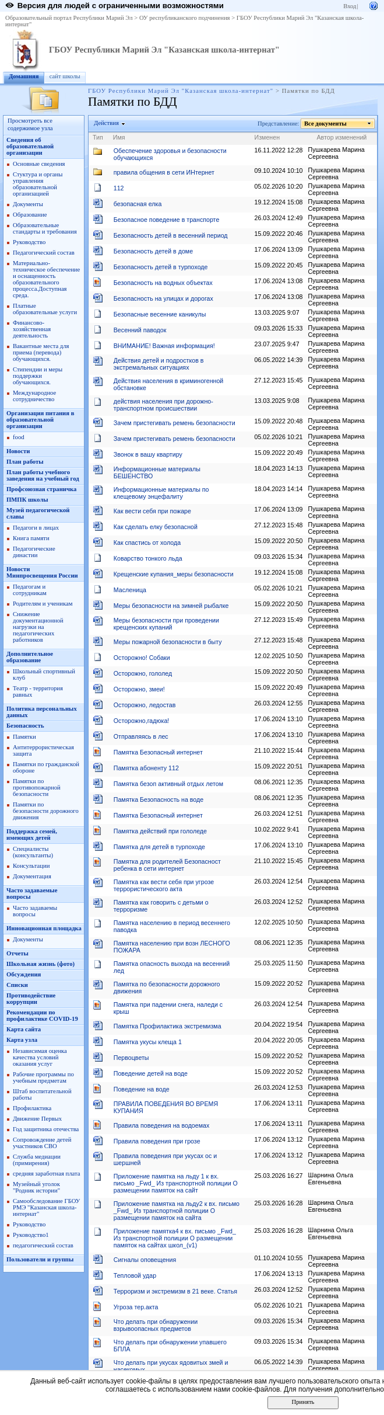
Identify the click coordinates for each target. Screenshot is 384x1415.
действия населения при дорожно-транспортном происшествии (163, 405)
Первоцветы (131, 1057)
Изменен (267, 137)
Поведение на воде (142, 1089)
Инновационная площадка (44, 928)
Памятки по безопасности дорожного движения (46, 811)
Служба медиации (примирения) (37, 1159)
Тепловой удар (135, 1275)
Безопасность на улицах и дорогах (163, 298)
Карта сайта (23, 1029)
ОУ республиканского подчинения (184, 18)
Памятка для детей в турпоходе (159, 846)
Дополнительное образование (29, 657)
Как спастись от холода (147, 542)
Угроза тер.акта (136, 1306)
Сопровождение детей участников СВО (42, 1142)
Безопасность (25, 725)
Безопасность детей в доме (153, 251)
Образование (30, 214)
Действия (106, 123)
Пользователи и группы (39, 1259)
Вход (349, 6)
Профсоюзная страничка (41, 489)
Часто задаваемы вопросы (35, 911)
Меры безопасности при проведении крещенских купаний (166, 624)
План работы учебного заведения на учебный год (42, 475)
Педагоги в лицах (36, 527)
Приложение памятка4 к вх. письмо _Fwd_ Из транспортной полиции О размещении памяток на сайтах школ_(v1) (175, 1238)
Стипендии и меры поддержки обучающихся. (37, 375)
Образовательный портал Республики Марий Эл (69, 18)
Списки (17, 985)
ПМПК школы (27, 499)
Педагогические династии (34, 551)
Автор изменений (342, 137)
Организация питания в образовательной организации (40, 419)
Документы (28, 204)
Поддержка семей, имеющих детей (31, 834)
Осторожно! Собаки (142, 657)
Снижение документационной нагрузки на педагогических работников (38, 627)
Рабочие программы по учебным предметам (43, 1077)
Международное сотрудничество (34, 396)
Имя (119, 137)
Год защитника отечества (46, 1129)
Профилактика (32, 1108)
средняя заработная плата (46, 1173)
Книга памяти (31, 538)
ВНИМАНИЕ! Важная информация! (164, 345)
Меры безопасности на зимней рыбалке (171, 605)
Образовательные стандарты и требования (45, 228)
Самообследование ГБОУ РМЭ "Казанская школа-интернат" (46, 1207)
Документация (32, 876)
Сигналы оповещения (145, 1259)
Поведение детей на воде (151, 1073)
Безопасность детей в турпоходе (161, 266)
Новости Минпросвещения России (42, 572)
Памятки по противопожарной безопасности (37, 787)
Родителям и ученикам (43, 603)
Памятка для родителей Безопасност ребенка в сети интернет (167, 865)
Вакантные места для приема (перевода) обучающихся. (41, 352)
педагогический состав (43, 1245)
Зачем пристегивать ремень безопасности (174, 422)
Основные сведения (39, 164)
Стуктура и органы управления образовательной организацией (37, 184)
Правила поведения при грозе (157, 1141)
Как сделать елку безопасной (156, 526)
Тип (98, 137)
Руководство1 (31, 1235)
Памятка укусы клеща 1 (148, 1041)
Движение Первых (37, 1118)
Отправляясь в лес (141, 736)
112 (119, 188)
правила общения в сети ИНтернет (164, 172)
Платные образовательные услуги (45, 309)
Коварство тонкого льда (148, 558)
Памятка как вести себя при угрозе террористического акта (164, 885)
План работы (25, 461)
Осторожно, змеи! (139, 689)
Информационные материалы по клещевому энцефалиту (161, 493)
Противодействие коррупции (30, 998)
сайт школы (65, 76)
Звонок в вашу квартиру (148, 454)
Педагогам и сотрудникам (30, 589)
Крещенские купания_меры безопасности (174, 574)
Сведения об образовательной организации (30, 146)
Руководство (29, 242)
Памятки (24, 736)
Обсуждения (23, 974)
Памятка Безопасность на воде (158, 799)
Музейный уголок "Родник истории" (36, 1187)
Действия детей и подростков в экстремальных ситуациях (159, 364)
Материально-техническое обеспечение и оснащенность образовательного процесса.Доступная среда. (46, 279)
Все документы (325, 123)
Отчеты (17, 953)
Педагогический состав (44, 252)
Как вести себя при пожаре (152, 510)
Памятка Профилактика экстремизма (167, 1026)
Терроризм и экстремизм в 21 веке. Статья (175, 1291)
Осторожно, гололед (143, 673)
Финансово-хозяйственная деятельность (32, 329)
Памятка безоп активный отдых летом (168, 783)
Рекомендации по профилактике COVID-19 (42, 1015)
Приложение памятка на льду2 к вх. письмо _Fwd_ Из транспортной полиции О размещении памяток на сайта (176, 1210)
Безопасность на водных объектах (163, 282)
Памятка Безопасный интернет (158, 752)
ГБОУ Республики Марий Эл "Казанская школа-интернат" (164, 49)
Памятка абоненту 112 (146, 767)
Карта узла (21, 1040)
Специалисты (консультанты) (33, 852)
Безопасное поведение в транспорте (167, 219)
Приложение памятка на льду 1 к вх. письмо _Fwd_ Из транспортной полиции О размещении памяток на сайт (176, 1183)
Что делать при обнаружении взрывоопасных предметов (156, 1325)
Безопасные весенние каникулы (160, 314)
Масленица (130, 589)
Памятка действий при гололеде (160, 831)
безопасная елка (138, 203)
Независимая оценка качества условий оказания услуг (40, 1057)
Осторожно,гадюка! (142, 720)
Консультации (31, 866)
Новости (18, 451)
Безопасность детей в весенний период (171, 235)
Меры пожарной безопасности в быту (168, 641)
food (18, 437)
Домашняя (24, 76)
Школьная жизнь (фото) (40, 964)
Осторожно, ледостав (145, 704)
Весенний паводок (140, 329)
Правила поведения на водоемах (162, 1125)
